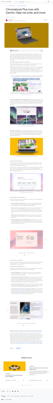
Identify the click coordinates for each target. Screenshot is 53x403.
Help (3, 399)
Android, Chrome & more (21, 5)
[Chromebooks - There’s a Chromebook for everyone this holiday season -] (38, 372)
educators (39, 331)
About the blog (30, 396)
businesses (34, 331)
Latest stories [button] (16, 1)
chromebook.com (22, 330)
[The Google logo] (3, 396)
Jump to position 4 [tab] (30, 325)
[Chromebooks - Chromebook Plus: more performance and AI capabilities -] (14, 372)
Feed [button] (32, 1)
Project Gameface (20, 290)
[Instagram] (8, 391)
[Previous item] (8, 239)
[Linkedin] (18, 391)
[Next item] (45, 239)
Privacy (8, 396)
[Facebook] (15, 391)
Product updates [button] (21, 1)
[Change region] (13, 399)
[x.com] (10, 391)
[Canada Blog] (6, 6)
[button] (45, 20)
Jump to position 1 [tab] (24, 255)
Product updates (12, 5)
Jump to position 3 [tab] (29, 255)
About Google (16, 396)
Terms (12, 396)
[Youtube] (13, 391)
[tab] (22, 385)
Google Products (23, 396)
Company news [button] (27, 1)
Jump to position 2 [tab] (26, 255)
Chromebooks (18, 348)
